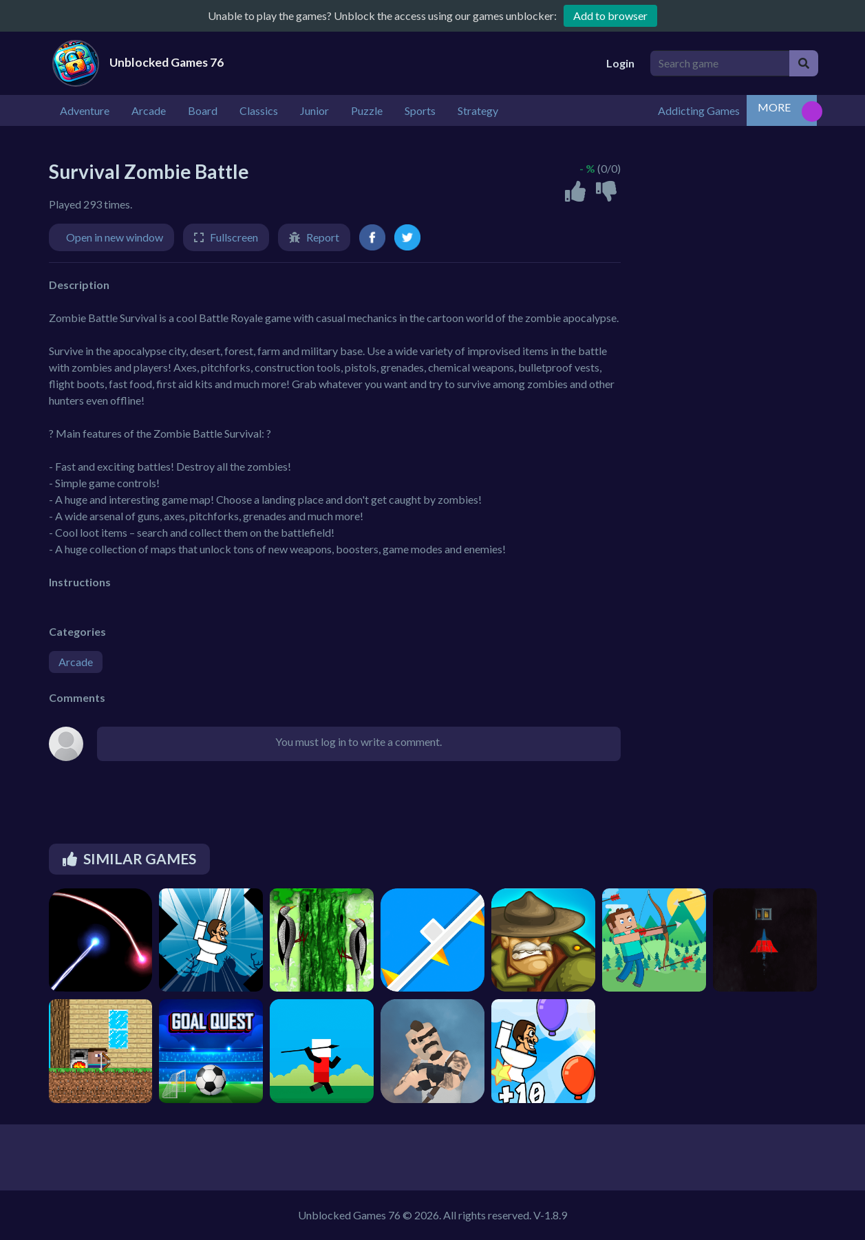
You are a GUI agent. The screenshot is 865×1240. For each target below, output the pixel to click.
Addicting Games (699, 110)
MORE (774, 107)
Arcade (75, 661)
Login (620, 63)
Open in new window (114, 237)
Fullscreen (234, 237)
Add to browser (610, 15)
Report (322, 237)
